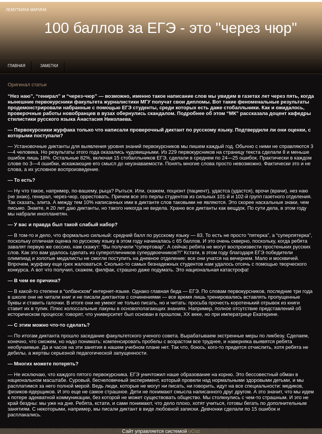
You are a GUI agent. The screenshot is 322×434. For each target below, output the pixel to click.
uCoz (194, 431)
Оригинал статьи (27, 84)
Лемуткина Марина (26, 10)
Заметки (49, 66)
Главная (16, 66)
